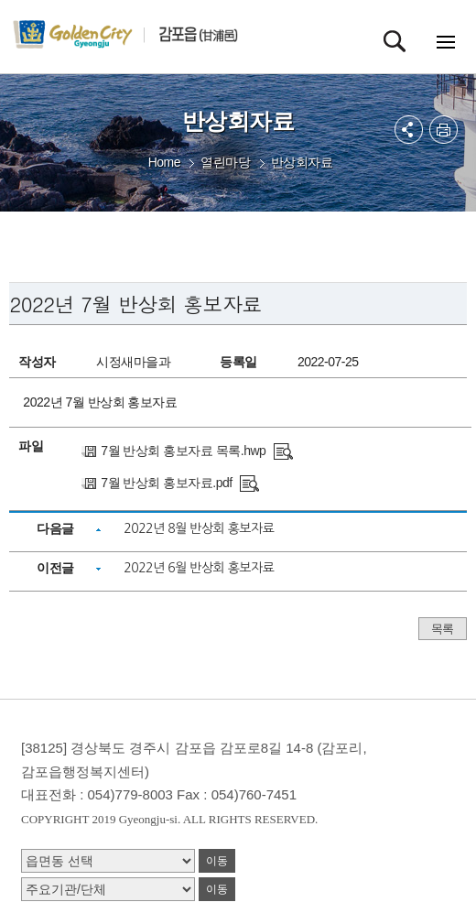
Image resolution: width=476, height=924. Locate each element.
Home (164, 162)
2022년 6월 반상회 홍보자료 (199, 567)
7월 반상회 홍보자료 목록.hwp (183, 450)
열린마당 (225, 162)
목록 (442, 629)
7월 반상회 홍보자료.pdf (166, 482)
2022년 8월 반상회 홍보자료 (199, 528)
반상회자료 (302, 162)
